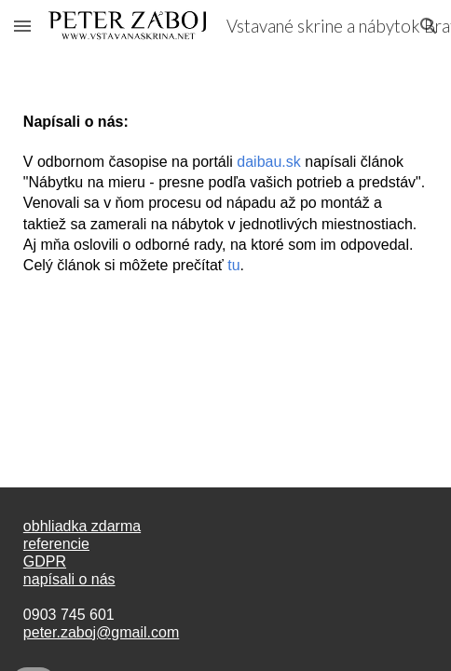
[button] (22, 25)
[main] (225, 186)
